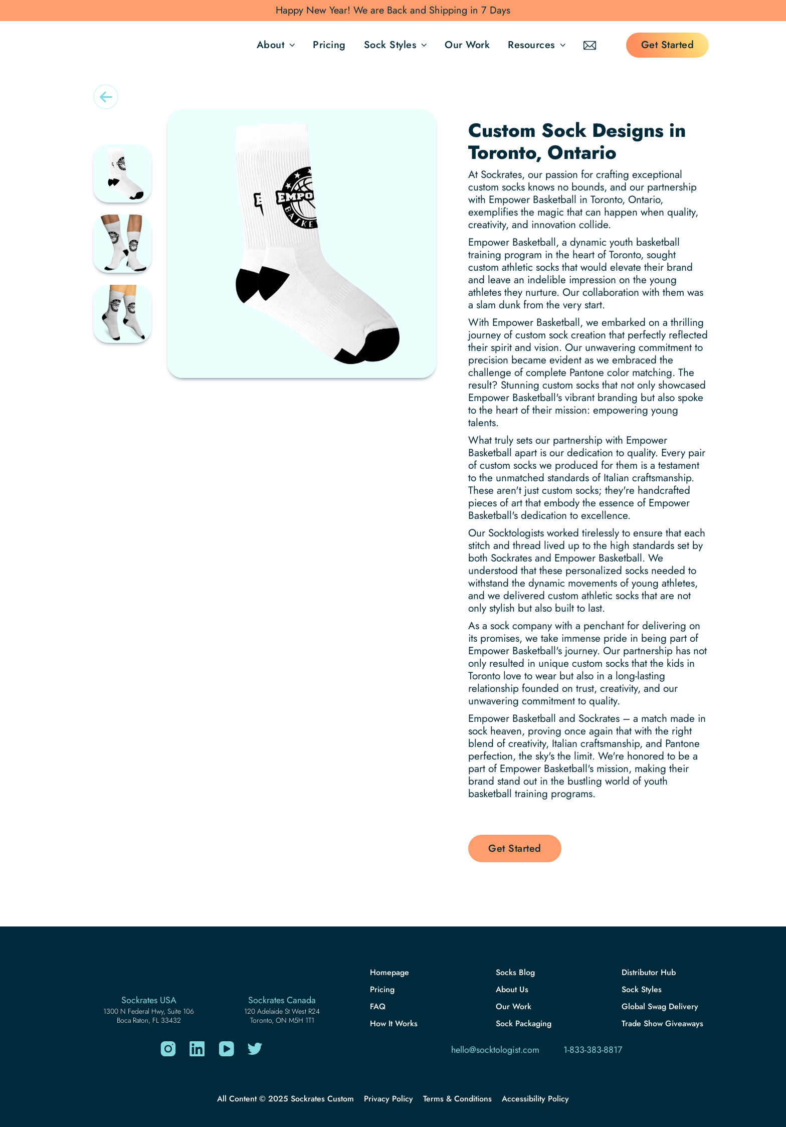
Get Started (667, 45)
